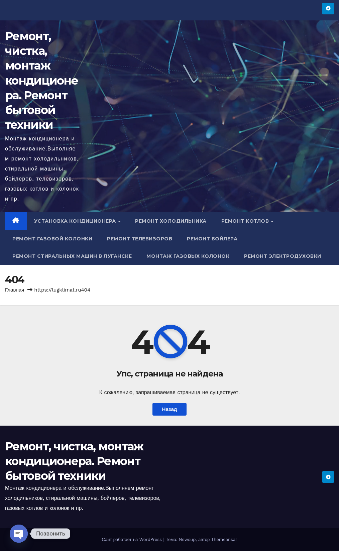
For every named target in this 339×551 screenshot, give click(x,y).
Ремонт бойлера (212, 239)
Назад (169, 409)
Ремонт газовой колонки (52, 239)
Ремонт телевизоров (139, 239)
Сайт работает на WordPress (132, 539)
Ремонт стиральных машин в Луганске (72, 256)
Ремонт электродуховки (282, 256)
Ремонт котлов (245, 221)
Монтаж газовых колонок (187, 256)
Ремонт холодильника (171, 221)
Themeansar (224, 539)
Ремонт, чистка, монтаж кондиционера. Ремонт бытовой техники (41, 80)
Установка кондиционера (76, 221)
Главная (14, 290)
